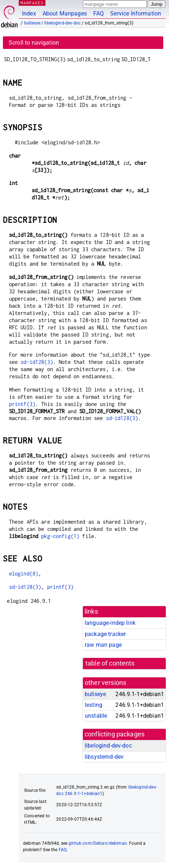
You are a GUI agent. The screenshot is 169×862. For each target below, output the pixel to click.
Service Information (135, 13)
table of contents (110, 663)
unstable (96, 715)
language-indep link (110, 622)
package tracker (105, 634)
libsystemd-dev (104, 756)
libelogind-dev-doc (62, 23)
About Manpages (65, 13)
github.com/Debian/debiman (97, 843)
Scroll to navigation (34, 42)
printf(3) (22, 404)
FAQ (98, 13)
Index (29, 13)
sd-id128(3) (37, 362)
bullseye (32, 23)
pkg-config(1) (60, 536)
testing (93, 704)
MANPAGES (32, 2)
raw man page (103, 644)
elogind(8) (24, 573)
